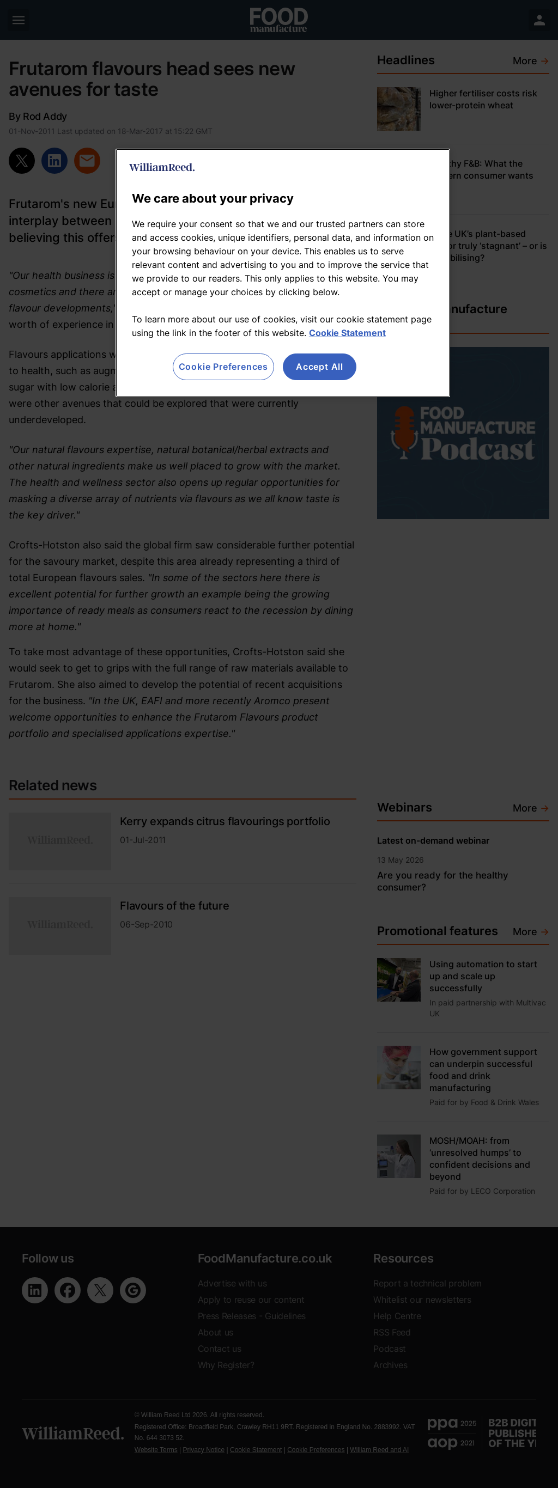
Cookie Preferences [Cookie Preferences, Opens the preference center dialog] (223, 366)
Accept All (319, 366)
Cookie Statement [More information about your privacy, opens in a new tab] (347, 332)
